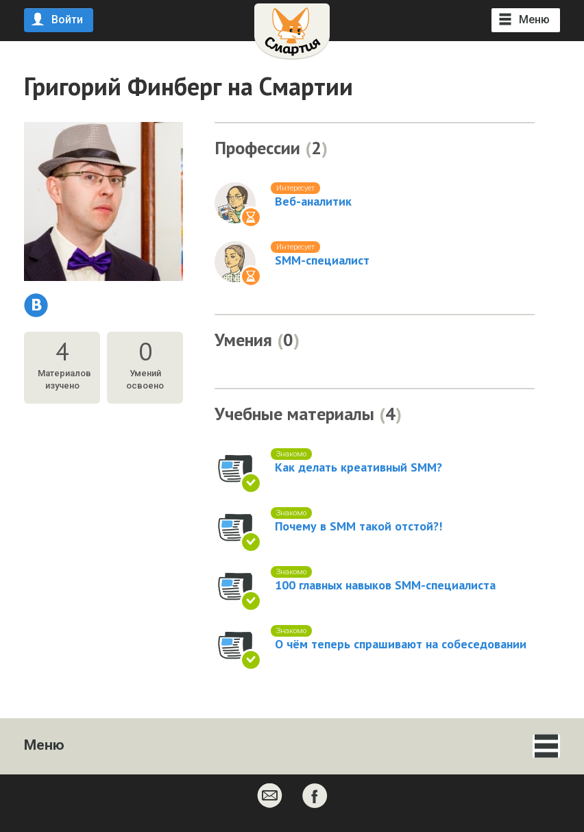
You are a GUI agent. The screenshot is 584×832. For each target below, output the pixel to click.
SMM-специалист (322, 260)
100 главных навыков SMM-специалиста (385, 585)
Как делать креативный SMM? (358, 467)
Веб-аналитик (313, 201)
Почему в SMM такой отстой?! (358, 526)
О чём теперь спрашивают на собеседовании (400, 644)
